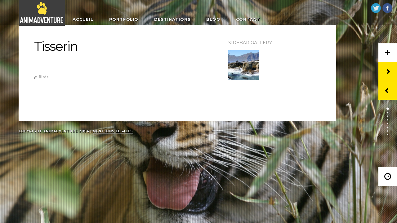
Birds (43, 77)
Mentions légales (113, 131)
